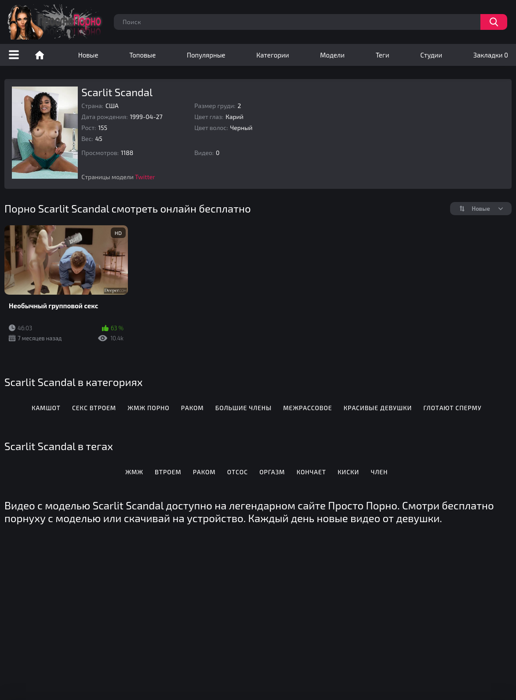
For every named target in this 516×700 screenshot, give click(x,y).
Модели (332, 55)
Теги (382, 55)
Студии (431, 55)
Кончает (311, 472)
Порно (40, 55)
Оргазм (272, 472)
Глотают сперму (452, 407)
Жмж (134, 472)
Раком (192, 407)
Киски (348, 472)
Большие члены (243, 407)
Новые (88, 55)
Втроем (168, 472)
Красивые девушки (378, 407)
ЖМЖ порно (148, 407)
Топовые (142, 55)
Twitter (145, 176)
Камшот (46, 407)
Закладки (490, 55)
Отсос (237, 472)
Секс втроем (94, 407)
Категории (272, 55)
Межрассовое (307, 407)
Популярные (206, 55)
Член (379, 472)
